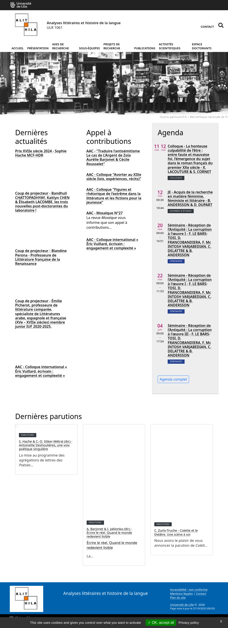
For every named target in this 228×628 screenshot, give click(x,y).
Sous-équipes (89, 48)
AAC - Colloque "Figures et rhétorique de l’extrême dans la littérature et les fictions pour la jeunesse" (113, 196)
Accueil (18, 48)
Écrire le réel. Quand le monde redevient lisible (112, 545)
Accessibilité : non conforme (189, 590)
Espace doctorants (202, 46)
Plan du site (178, 598)
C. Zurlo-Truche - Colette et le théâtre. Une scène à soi (176, 532)
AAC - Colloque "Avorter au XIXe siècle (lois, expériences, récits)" (113, 177)
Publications (144, 48)
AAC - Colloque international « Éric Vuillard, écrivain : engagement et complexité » (41, 371)
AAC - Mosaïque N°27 (104, 213)
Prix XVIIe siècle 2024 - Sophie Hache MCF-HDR (41, 153)
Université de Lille (182, 605)
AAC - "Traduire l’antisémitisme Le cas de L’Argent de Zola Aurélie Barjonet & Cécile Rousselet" (113, 157)
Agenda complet (173, 379)
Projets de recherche (111, 46)
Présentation (38, 48)
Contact (207, 27)
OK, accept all (161, 622)
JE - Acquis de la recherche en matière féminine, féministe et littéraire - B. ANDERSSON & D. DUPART (190, 198)
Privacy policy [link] (189, 622)
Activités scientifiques (169, 46)
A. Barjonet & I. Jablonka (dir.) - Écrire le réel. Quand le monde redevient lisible (109, 533)
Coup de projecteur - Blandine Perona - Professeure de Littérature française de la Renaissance (41, 257)
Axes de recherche (60, 46)
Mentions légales (181, 594)
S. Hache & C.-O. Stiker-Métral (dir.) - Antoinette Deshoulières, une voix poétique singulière (45, 445)
